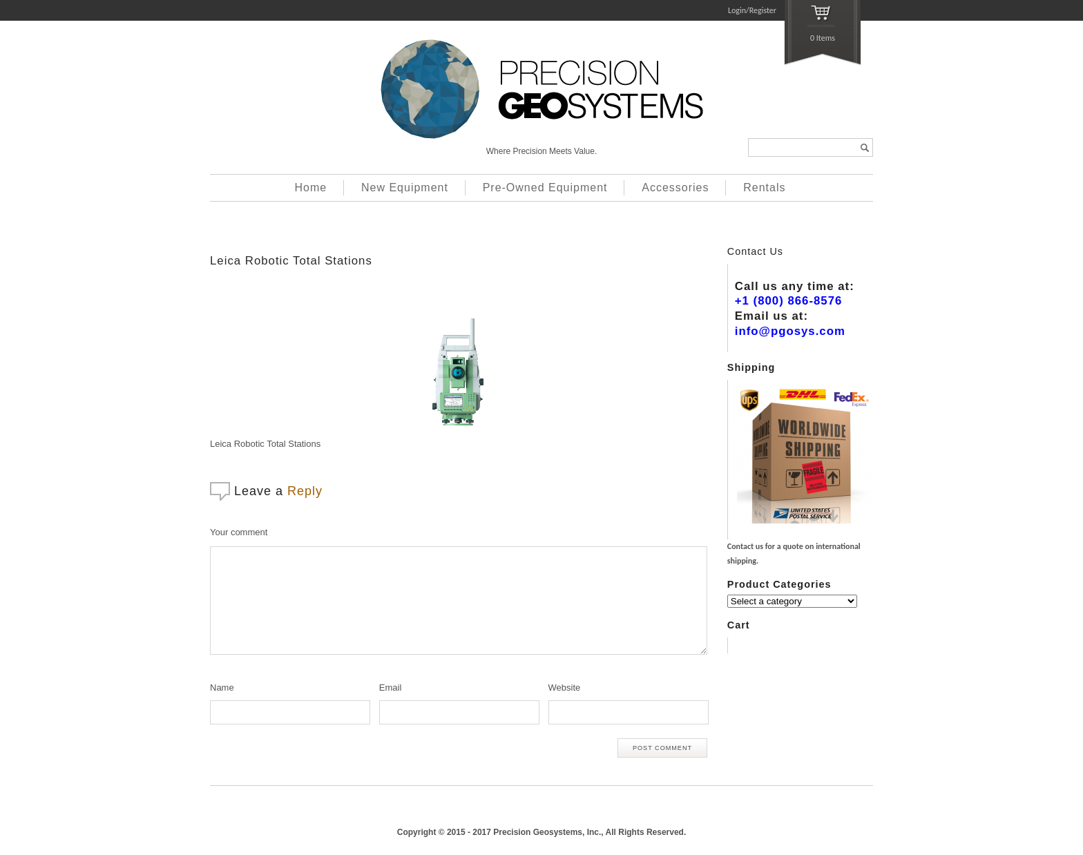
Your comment (238, 532)
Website (564, 687)
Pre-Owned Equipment (545, 187)
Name (222, 687)
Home (311, 187)
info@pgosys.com (790, 331)
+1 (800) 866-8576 (789, 300)
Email (390, 687)
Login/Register (752, 10)
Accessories (675, 187)
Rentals (764, 187)
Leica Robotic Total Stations (291, 260)
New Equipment (404, 187)
